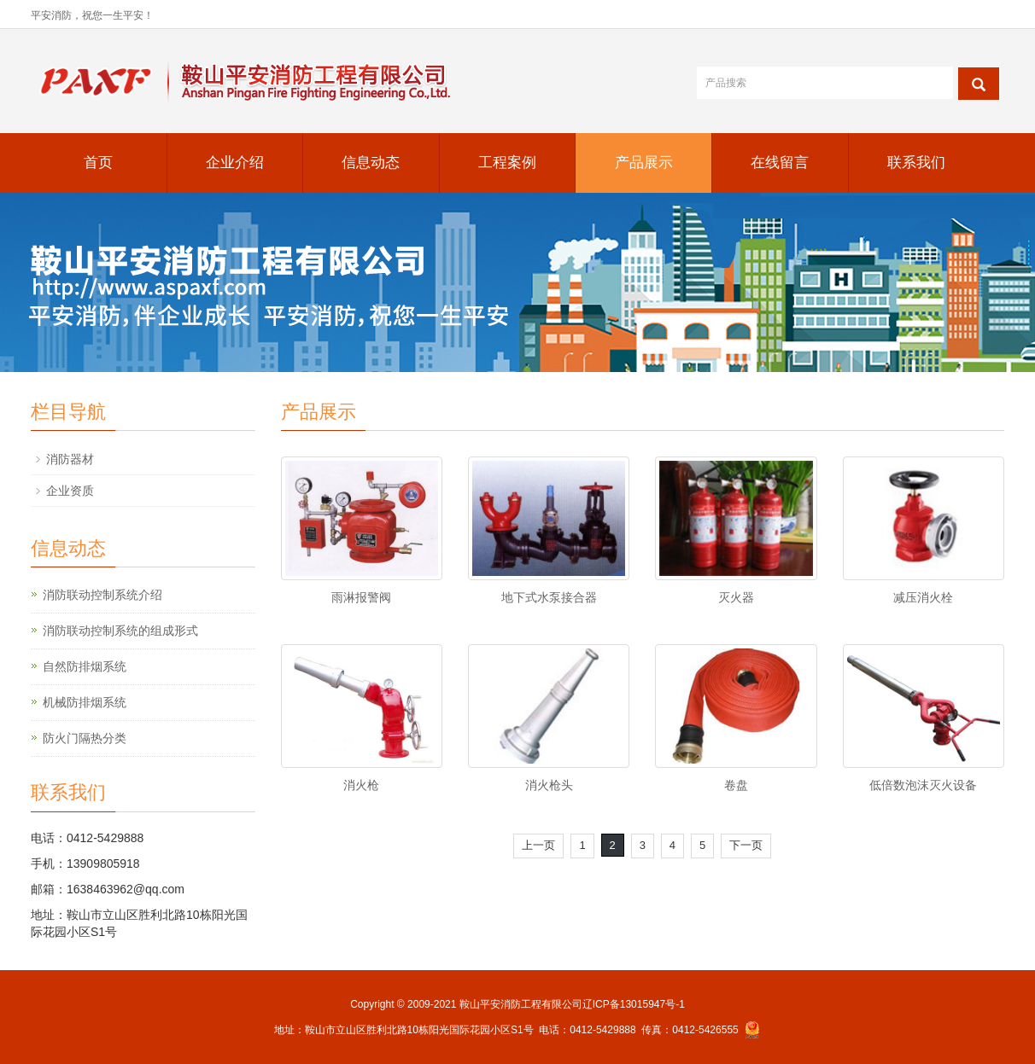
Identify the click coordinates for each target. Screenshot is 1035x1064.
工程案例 (507, 162)
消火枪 (361, 785)
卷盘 (736, 785)
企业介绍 (235, 162)
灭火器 (736, 597)
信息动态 (371, 162)
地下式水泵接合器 (549, 597)
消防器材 (70, 459)
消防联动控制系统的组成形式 (120, 630)
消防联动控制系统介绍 (102, 595)
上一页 (538, 845)
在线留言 (780, 162)
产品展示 (644, 162)
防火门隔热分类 (84, 738)
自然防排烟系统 (84, 666)
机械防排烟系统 (84, 702)
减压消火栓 (923, 597)
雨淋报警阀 (361, 597)
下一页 (746, 845)
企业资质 (70, 490)
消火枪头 (549, 785)
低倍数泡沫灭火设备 (923, 785)
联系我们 (916, 162)
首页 (98, 162)
